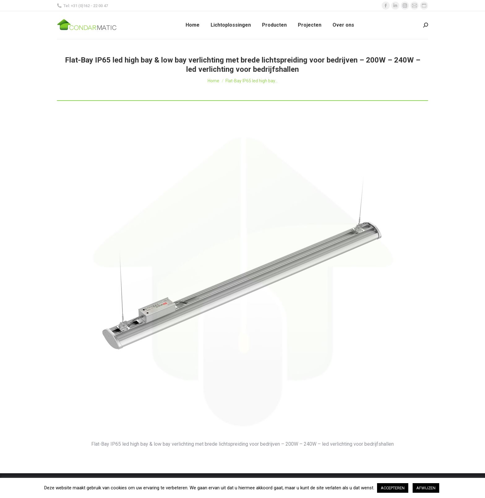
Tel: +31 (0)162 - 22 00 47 (82, 6)
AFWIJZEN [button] (426, 488)
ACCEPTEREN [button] (393, 488)
